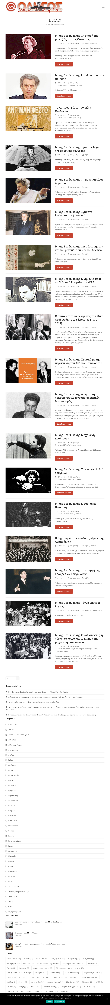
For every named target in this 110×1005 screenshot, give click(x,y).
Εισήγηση (11, 810)
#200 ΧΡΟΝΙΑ (13, 725)
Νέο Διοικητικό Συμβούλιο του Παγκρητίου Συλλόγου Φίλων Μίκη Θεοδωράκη (38, 692)
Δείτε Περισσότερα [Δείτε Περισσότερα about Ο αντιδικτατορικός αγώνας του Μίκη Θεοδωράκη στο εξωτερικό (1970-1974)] (64, 348)
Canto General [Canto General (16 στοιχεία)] (14, 959)
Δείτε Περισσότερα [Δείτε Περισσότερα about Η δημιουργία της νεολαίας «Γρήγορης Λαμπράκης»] (64, 559)
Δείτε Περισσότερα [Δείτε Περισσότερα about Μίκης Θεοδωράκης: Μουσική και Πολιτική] (64, 527)
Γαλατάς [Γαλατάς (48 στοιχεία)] (11, 968)
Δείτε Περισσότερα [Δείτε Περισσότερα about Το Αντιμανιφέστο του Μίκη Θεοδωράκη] (64, 136)
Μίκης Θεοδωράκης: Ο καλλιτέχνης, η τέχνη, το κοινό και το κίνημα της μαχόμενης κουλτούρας (79, 638)
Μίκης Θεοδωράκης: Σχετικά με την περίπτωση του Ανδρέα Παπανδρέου (78, 361)
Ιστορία (11, 836)
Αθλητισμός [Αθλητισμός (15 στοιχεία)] (74, 959)
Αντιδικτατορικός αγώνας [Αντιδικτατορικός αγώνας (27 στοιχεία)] (48, 963)
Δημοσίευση (13, 795)
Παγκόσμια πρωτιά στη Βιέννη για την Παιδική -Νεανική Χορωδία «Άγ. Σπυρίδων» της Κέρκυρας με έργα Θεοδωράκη (52, 715)
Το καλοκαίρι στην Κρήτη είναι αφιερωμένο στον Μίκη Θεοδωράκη (33, 702)
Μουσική (80, 85)
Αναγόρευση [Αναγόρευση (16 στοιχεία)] (89, 959)
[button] (103, 7)
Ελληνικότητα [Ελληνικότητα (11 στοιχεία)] (55, 973)
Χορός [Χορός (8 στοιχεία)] (64, 991)
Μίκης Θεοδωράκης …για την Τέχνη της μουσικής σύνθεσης (77, 149)
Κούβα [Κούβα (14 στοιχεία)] (11, 982)
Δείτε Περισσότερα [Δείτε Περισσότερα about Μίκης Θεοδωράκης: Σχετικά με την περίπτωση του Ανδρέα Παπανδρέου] (64, 383)
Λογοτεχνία (72, 85)
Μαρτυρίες (12, 856)
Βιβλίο (54, 24)
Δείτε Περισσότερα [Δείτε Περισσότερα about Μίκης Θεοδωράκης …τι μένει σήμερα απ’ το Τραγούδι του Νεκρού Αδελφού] (64, 267)
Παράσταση (12, 871)
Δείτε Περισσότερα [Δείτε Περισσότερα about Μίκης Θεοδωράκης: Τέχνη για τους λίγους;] (64, 621)
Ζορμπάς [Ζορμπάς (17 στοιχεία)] (24, 977)
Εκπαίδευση (12, 821)
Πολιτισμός (72, 118)
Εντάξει (49, 1001)
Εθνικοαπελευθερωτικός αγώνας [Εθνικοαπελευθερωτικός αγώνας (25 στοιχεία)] (70, 968)
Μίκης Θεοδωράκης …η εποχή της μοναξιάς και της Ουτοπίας (76, 37)
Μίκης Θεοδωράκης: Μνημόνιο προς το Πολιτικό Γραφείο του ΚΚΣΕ (78, 280)
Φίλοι (10, 907)
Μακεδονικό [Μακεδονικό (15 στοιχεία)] (72, 982)
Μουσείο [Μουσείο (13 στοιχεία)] (87, 982)
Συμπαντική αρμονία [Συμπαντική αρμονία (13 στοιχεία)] (71, 987)
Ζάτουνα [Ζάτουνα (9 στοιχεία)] (11, 977)
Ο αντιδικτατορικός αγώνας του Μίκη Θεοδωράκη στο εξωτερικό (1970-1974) (79, 319)
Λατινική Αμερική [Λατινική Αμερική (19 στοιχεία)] (55, 982)
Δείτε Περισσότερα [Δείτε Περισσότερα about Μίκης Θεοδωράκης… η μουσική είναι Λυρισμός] (64, 200)
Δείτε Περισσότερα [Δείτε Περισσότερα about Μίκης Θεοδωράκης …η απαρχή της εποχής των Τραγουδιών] (64, 591)
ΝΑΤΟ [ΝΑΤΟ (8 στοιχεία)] (99, 982)
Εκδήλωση (12, 815)
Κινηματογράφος (14, 841)
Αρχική (48, 24)
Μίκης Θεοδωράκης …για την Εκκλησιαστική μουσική (73, 213)
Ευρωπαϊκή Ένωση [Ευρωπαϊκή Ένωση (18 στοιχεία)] (93, 973)
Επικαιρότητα (13, 826)
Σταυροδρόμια (13, 886)
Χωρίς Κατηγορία (14, 912)
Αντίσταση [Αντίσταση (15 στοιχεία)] (28, 963)
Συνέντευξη (94, 43)
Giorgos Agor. (75, 43)
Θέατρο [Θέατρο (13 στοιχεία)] (46, 977)
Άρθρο (60, 85)
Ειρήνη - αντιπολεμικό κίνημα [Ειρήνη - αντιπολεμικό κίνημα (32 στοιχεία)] (19, 973)
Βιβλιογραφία (13, 775)
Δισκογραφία (13, 800)
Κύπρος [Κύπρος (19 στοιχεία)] (23, 982)
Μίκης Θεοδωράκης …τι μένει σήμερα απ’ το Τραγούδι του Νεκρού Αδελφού (79, 248)
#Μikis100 (12, 740)
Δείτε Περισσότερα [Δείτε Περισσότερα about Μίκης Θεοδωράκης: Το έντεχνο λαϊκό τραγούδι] (64, 493)
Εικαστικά (11, 805)
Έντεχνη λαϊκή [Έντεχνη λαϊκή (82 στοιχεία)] (58, 959)
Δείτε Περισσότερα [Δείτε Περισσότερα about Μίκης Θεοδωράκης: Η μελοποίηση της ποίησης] (64, 96)
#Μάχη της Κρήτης (15, 745)
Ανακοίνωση (13, 750)
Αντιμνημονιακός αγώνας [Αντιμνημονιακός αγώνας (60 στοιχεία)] (73, 963)
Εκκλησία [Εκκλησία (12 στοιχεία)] (40, 973)
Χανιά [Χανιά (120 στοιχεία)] (39, 991)
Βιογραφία (66, 649)
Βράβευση (12, 790)
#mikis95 (11, 730)
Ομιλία (65, 118)
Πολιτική (93, 286)
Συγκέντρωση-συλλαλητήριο (19, 891)
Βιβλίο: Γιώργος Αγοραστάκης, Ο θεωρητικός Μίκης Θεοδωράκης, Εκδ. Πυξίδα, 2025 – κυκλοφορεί (45, 697)
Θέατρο (11, 831)
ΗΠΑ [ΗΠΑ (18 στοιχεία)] (35, 977)
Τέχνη (79, 118)
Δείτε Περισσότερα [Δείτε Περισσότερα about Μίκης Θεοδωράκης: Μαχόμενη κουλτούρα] (64, 458)
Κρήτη (73, 649)
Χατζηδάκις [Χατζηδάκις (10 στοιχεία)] (52, 991)
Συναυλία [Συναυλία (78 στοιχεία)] (89, 987)
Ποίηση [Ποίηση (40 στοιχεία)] (23, 987)
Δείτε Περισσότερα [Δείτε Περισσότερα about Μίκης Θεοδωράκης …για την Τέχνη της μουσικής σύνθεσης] (64, 168)
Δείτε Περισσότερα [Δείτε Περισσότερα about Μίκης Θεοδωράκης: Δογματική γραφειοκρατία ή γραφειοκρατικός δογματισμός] (64, 424)
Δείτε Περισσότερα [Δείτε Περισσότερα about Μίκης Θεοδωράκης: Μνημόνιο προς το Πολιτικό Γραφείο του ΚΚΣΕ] (64, 305)
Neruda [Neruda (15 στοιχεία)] (28, 959)
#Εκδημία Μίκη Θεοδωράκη (18, 735)
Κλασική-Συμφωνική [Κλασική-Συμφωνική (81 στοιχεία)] (89, 977)
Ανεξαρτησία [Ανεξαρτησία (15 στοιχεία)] (13, 963)
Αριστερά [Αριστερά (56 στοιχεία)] (93, 963)
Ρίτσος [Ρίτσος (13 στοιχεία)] (35, 987)
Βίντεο (10, 780)
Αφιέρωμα (12, 765)
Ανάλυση (11, 755)
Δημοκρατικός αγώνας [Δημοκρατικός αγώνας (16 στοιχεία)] (43, 968)
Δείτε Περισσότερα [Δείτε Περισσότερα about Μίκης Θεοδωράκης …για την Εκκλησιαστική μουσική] (64, 235)
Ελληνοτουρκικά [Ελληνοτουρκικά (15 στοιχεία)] (73, 973)
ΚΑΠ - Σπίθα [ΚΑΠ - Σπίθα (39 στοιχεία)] (60, 977)
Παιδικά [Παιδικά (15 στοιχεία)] (11, 987)
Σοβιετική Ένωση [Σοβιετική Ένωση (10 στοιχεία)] (51, 987)
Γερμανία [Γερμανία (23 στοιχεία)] (24, 968)
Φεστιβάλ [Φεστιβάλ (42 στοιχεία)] (26, 991)
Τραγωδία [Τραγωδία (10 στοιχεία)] (12, 991)
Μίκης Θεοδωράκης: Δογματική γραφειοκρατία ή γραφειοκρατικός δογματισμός (77, 397)
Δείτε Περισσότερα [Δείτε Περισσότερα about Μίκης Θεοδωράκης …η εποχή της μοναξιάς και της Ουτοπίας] (64, 64)
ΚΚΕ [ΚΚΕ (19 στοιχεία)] (73, 977)
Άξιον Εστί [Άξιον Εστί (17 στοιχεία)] (41, 959)
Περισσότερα (59, 1001)
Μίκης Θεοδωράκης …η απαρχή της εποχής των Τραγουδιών (77, 572)
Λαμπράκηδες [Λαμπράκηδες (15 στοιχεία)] (37, 982)
